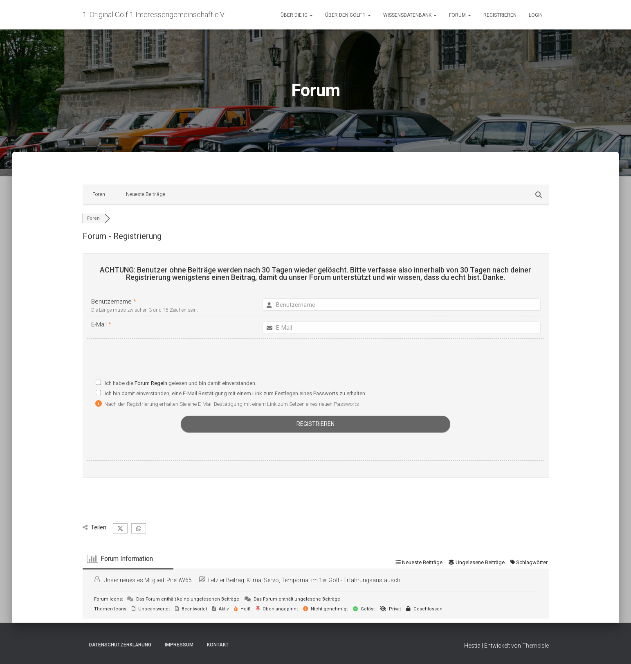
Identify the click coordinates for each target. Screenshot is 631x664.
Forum (460, 15)
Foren (98, 194)
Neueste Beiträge (145, 194)
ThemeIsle (535, 645)
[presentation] (316, 361)
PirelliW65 (179, 580)
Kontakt (218, 645)
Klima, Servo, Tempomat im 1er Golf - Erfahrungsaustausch (323, 580)
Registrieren (499, 15)
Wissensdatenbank (410, 15)
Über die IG (297, 15)
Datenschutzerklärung (120, 645)
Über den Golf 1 (348, 15)
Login (536, 15)
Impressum (179, 645)
